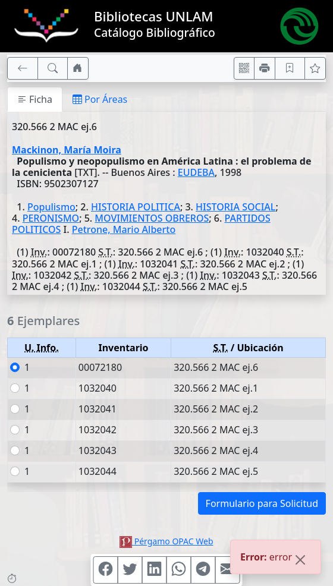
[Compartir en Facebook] (105, 570)
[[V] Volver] (22, 68)
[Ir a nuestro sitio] (78, 68)
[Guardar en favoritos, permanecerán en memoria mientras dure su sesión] (290, 68)
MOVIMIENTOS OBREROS (152, 218)
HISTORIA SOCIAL (235, 206)
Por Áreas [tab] (100, 99)
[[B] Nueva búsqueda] (52, 68)
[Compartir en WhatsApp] (178, 570)
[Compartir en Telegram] (203, 570)
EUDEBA (196, 172)
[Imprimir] (264, 68)
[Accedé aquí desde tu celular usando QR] (244, 68)
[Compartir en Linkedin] (154, 570)
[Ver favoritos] (315, 68)
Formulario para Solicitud (262, 503)
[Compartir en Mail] (227, 570)
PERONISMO (51, 218)
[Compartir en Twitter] (130, 570)
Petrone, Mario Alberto (123, 229)
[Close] (300, 562)
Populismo (51, 206)
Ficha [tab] (34, 99)
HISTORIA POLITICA (135, 206)
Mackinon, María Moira (66, 149)
